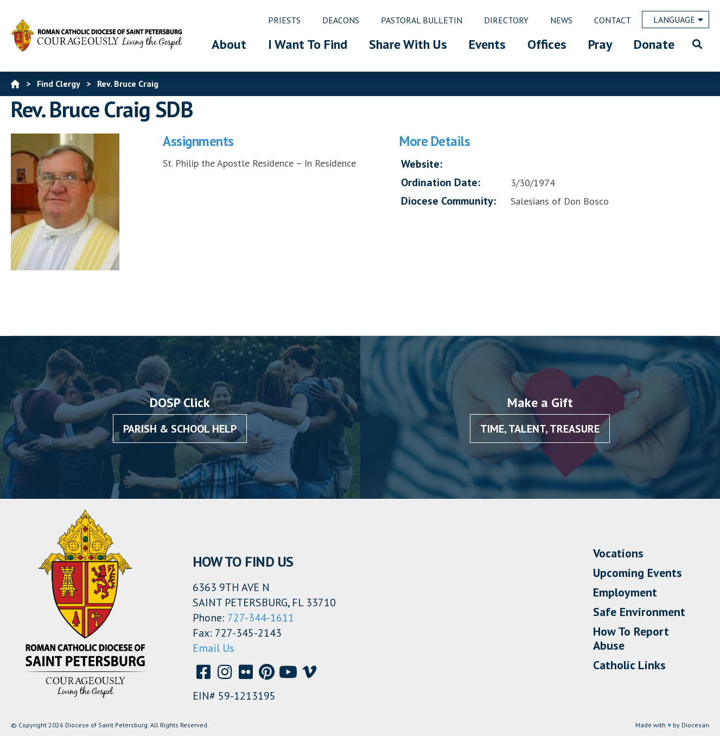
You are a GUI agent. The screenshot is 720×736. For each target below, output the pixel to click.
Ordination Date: (440, 182)
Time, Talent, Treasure (540, 429)
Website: (421, 164)
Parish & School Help (180, 429)
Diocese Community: (448, 201)
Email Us (213, 648)
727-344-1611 (260, 618)
